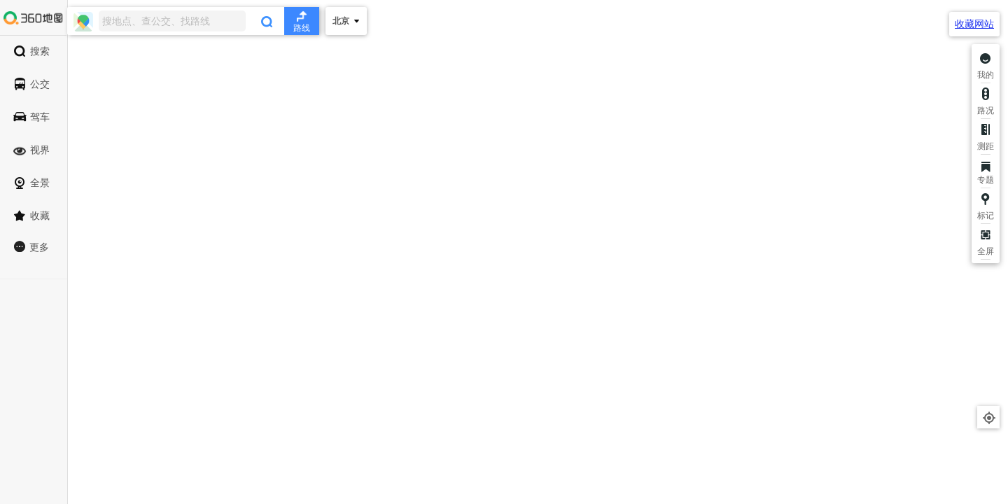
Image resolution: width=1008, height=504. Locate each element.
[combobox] (193, 21)
